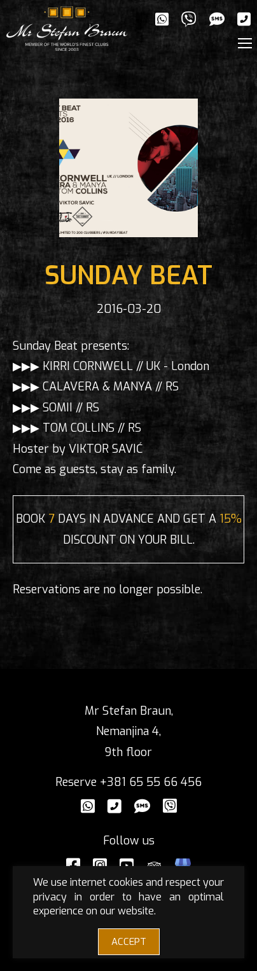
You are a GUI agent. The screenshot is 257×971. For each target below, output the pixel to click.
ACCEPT (128, 941)
